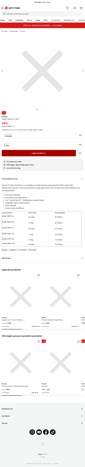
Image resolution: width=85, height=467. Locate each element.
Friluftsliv (19, 20)
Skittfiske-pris (69, 20)
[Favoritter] (67, 8)
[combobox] (41, 13)
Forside (4, 31)
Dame (38, 20)
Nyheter (81, 20)
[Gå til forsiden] (12, 8)
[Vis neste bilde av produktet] (83, 71)
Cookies (56, 463)
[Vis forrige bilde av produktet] (2, 71)
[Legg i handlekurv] (39, 153)
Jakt (10, 20)
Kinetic (22, 31)
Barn (46, 20)
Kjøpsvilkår (47, 463)
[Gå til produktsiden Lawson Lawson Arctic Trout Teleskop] (21, 297)
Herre (29, 20)
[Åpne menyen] (2, 8)
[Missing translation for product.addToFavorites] (80, 153)
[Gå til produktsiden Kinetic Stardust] (61, 363)
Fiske (2, 20)
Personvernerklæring (33, 463)
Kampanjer (55, 20)
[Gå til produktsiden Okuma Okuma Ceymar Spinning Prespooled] (21, 363)
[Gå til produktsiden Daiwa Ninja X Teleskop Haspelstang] (61, 297)
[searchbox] (44, 13)
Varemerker (14, 31)
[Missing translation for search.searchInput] (3, 14)
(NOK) (42, 454)
